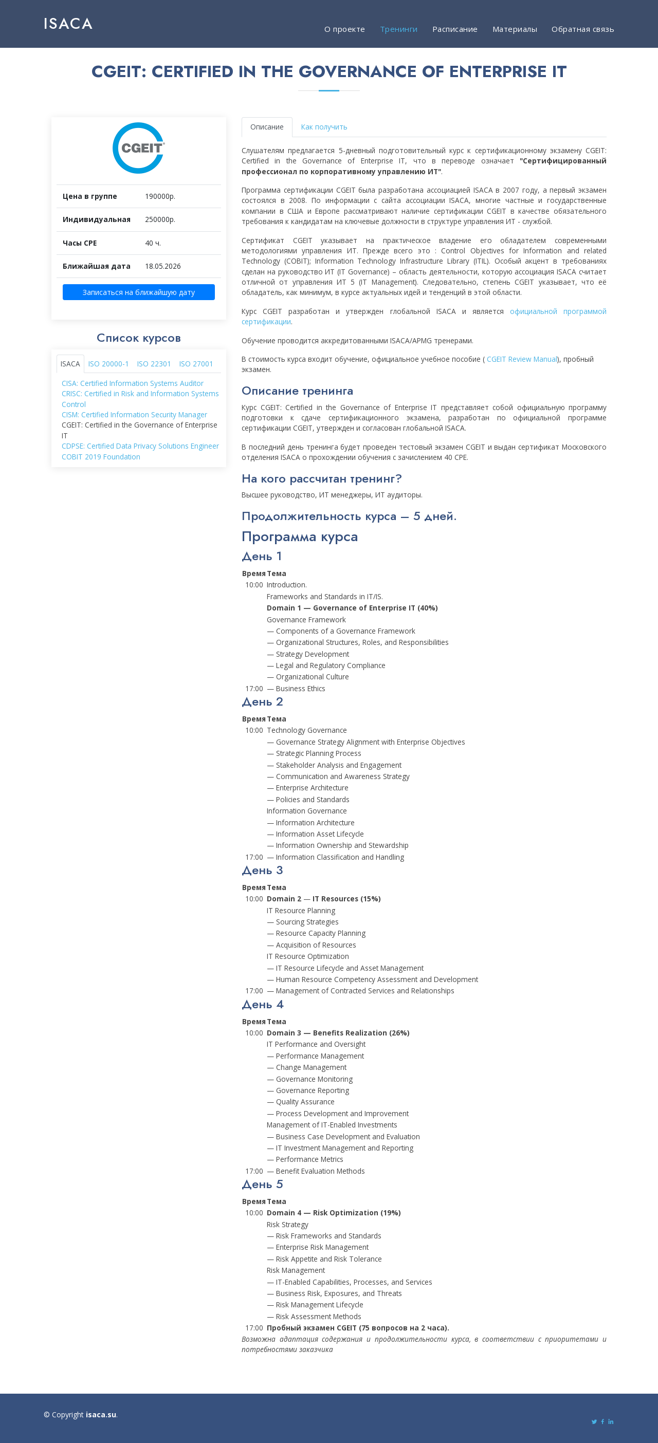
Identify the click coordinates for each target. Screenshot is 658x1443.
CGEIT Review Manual (522, 360)
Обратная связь (583, 29)
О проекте (344, 29)
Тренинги (399, 29)
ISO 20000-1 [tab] (108, 364)
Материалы (515, 29)
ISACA (69, 23)
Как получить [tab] (324, 128)
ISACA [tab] (70, 364)
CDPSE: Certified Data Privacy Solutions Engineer (140, 447)
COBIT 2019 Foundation (101, 458)
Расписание (455, 29)
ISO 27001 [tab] (196, 364)
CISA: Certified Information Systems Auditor (133, 385)
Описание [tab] (267, 128)
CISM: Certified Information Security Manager (134, 416)
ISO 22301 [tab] (154, 364)
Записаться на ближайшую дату (139, 294)
